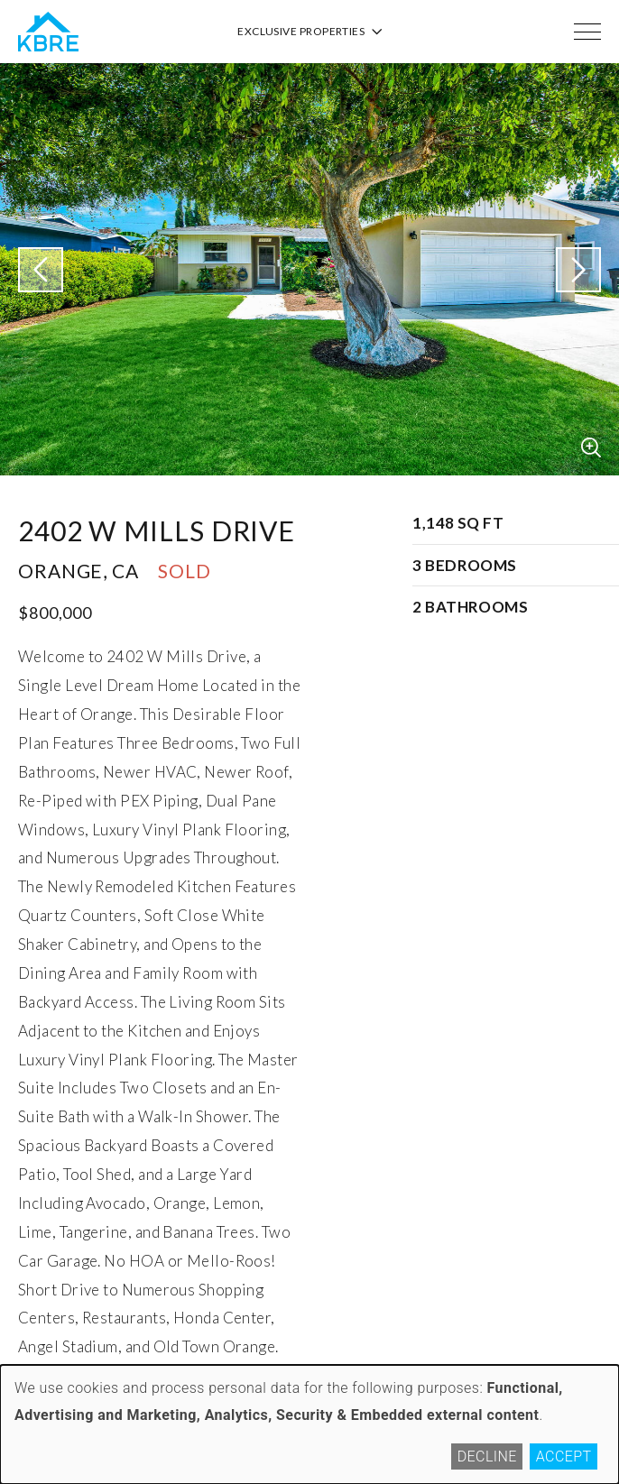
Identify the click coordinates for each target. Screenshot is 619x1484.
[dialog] (309, 1424)
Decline (487, 1456)
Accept (564, 1456)
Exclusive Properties (309, 31)
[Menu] (587, 31)
